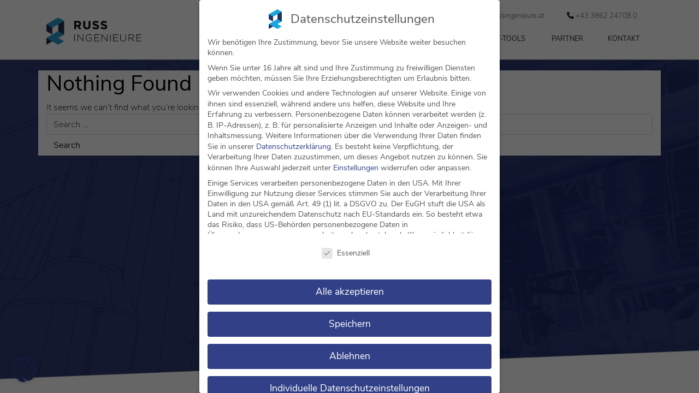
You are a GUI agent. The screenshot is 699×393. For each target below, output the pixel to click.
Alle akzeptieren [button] (350, 291)
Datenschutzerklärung (293, 146)
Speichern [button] (350, 323)
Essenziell (346, 253)
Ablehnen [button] (349, 355)
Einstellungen (355, 168)
